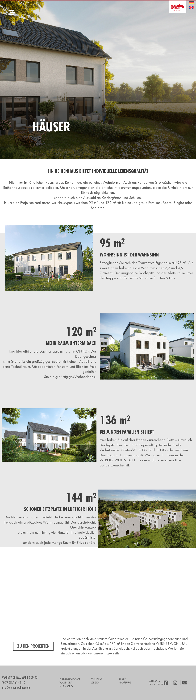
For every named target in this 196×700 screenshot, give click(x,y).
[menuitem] (192, 2)
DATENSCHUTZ (156, 684)
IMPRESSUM (154, 681)
